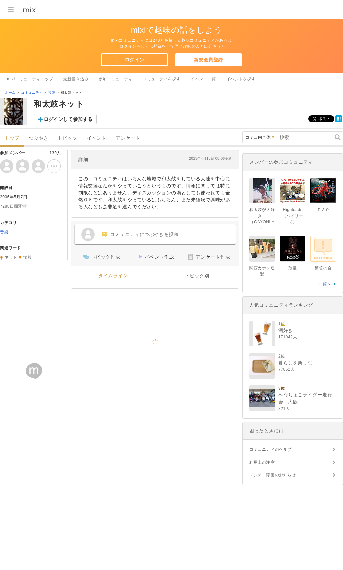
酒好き (285, 330)
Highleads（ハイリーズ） (292, 215)
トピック (67, 138)
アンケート (128, 138)
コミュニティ (32, 92)
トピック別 (197, 275)
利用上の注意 (262, 462)
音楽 (51, 92)
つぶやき (38, 138)
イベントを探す (241, 79)
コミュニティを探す (162, 79)
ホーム (10, 92)
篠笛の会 (323, 268)
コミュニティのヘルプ (270, 449)
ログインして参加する (68, 119)
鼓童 (292, 268)
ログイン (134, 59)
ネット (11, 257)
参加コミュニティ (116, 79)
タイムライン (113, 275)
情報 (27, 257)
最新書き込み (76, 79)
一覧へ (324, 284)
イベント (96, 138)
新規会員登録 (208, 59)
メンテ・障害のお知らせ (272, 475)
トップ (12, 138)
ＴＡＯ (323, 209)
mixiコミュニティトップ (30, 79)
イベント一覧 (203, 79)
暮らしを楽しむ (295, 362)
